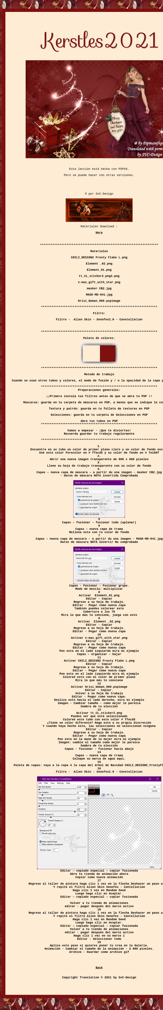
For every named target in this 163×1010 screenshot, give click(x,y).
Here (99, 232)
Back (99, 967)
